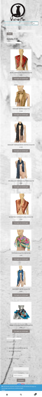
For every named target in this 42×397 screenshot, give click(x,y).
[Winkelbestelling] (14, 42)
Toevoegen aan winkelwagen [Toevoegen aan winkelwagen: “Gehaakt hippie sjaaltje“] (21, 114)
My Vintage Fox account (15, 351)
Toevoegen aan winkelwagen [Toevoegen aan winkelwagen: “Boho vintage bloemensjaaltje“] (21, 78)
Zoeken (9, 33)
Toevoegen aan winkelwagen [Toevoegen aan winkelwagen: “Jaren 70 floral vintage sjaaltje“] (21, 331)
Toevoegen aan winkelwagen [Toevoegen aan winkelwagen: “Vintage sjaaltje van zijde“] (21, 259)
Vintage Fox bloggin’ (14, 358)
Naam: (21, 366)
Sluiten (3, 390)
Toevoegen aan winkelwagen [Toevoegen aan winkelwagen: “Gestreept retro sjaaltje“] (21, 295)
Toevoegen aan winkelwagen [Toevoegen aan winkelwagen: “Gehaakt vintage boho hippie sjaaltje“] (21, 150)
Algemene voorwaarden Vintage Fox (18, 348)
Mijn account (7, 394)
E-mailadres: (21, 373)
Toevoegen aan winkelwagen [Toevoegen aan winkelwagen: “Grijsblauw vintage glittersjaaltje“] (21, 187)
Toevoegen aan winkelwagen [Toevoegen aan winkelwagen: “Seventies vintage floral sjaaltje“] (21, 223)
